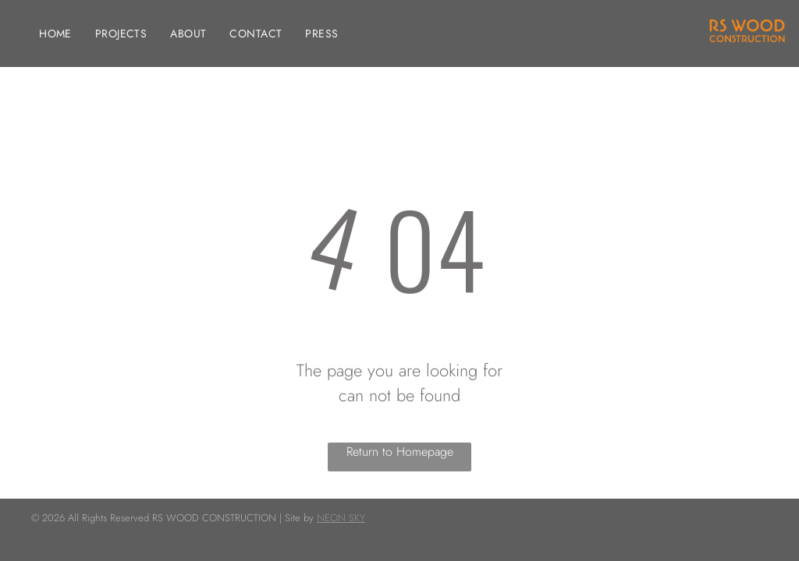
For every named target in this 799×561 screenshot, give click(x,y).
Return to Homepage (399, 451)
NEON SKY (341, 517)
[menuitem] (55, 34)
